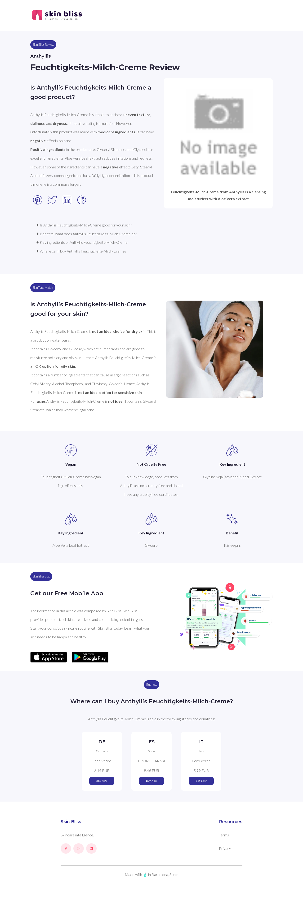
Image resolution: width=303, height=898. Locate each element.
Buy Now (101, 780)
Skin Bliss (71, 821)
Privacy (225, 848)
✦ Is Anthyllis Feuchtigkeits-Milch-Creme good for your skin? (84, 225)
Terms (224, 835)
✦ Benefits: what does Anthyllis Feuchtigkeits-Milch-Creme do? (86, 233)
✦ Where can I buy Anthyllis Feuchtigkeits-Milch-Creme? (81, 251)
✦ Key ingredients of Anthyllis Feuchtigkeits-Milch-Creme (82, 242)
